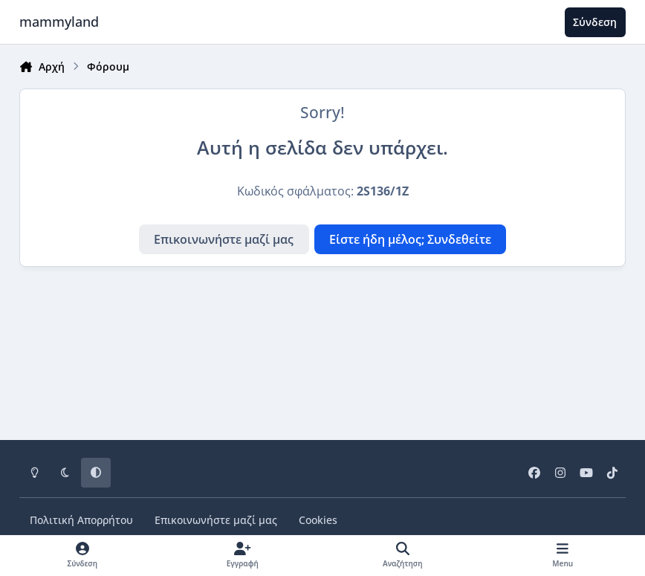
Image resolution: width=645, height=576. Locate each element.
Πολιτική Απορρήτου (81, 520)
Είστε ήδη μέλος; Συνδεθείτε (410, 239)
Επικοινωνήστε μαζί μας (224, 239)
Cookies (318, 520)
